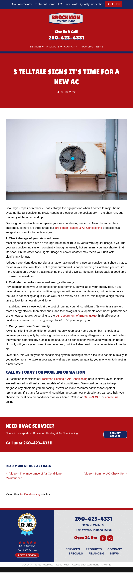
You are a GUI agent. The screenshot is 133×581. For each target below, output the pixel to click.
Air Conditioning (30, 494)
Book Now (114, 4)
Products (52, 46)
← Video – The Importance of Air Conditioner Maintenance (34, 476)
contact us (111, 397)
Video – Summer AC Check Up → (105, 473)
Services (35, 46)
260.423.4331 (92, 397)
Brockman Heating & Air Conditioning (78, 227)
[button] (43, 46)
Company (70, 46)
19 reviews (29, 546)
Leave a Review (27, 555)
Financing (87, 46)
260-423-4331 (66, 37)
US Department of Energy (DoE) (76, 315)
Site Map (106, 564)
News (99, 46)
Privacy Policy (61, 564)
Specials (76, 553)
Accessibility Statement (85, 564)
